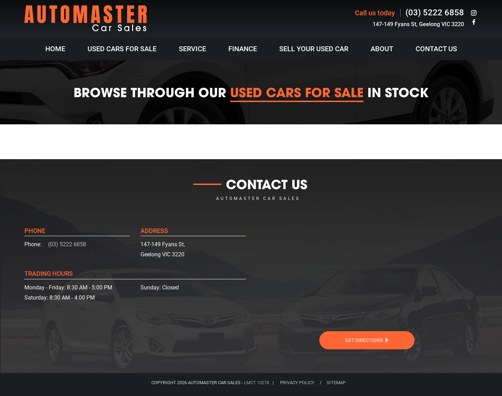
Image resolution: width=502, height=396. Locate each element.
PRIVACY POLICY (297, 382)
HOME (55, 49)
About (382, 49)
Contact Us (436, 49)
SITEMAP (336, 382)
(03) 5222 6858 (434, 12)
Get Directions (367, 340)
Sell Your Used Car (313, 49)
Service (192, 49)
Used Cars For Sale (122, 49)
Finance (242, 49)
